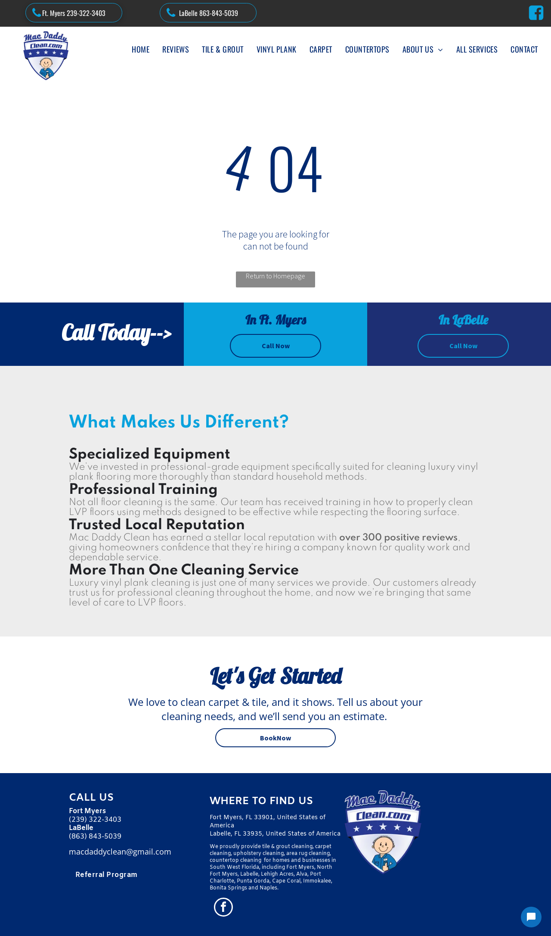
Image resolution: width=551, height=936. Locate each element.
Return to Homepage (275, 275)
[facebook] (223, 908)
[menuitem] (140, 49)
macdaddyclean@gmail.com (120, 851)
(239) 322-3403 (95, 819)
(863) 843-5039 (95, 836)
